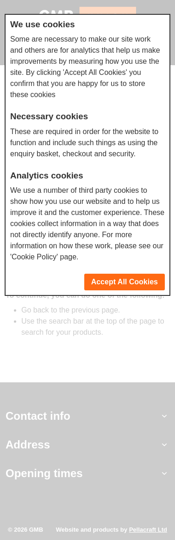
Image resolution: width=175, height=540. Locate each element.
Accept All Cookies (124, 282)
